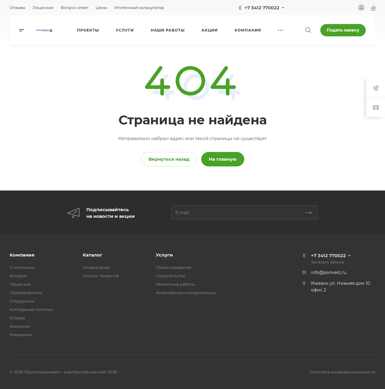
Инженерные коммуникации (186, 292)
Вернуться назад (169, 159)
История (18, 275)
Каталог (92, 255)
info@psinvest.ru (328, 272)
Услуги (164, 255)
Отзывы (17, 317)
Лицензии (20, 284)
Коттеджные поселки (31, 309)
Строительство (171, 275)
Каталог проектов (101, 275)
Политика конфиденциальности (342, 371)
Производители (26, 292)
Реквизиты (21, 334)
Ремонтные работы (175, 284)
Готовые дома (96, 267)
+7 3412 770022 (262, 8)
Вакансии (20, 326)
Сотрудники (22, 301)
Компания (22, 255)
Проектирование (173, 267)
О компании (22, 267)
